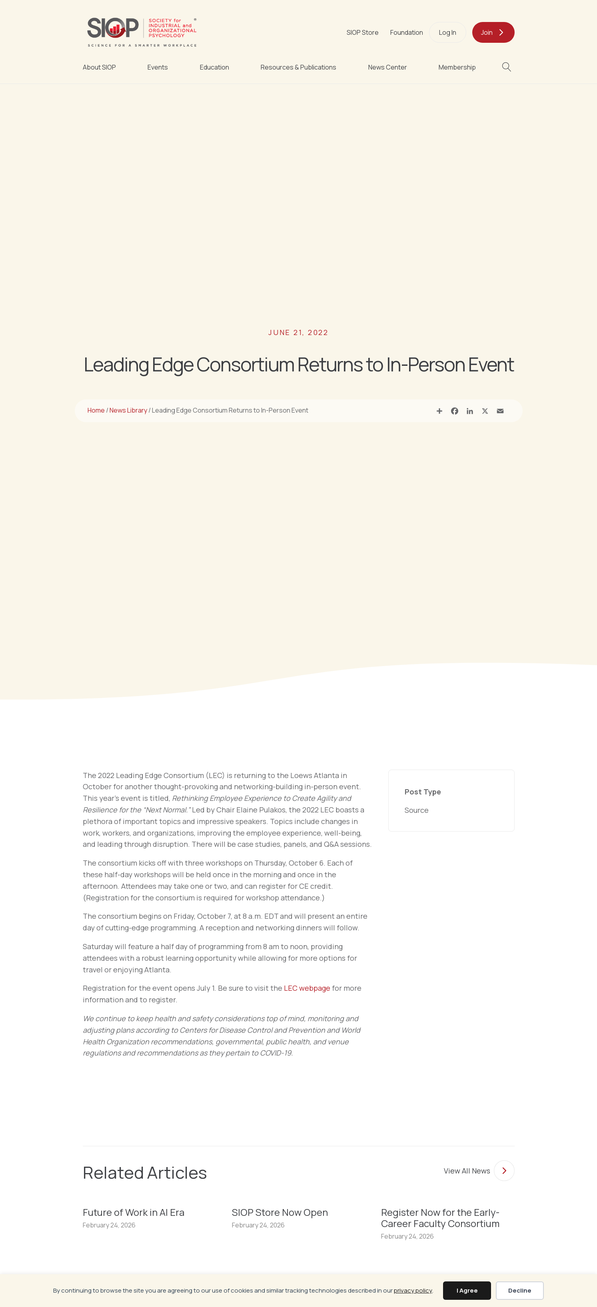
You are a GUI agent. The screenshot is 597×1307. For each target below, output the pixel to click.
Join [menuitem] (487, 32)
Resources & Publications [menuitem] (298, 67)
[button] (508, 67)
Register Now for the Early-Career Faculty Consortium (440, 1217)
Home (96, 410)
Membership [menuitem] (457, 67)
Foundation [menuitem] (406, 32)
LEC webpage (307, 988)
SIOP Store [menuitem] (363, 32)
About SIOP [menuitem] (99, 67)
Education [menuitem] (214, 67)
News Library (128, 410)
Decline (519, 1290)
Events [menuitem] (158, 67)
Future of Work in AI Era (133, 1212)
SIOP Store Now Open (280, 1212)
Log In (447, 32)
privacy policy (413, 1290)
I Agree (467, 1290)
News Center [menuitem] (387, 67)
